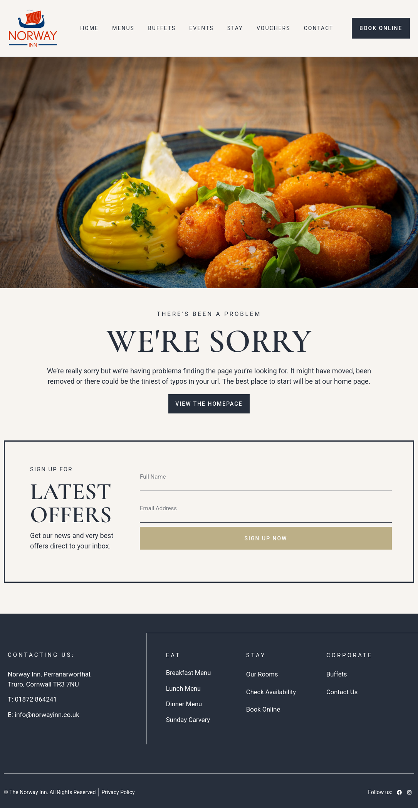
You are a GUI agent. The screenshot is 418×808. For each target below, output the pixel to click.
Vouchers (273, 28)
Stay (235, 28)
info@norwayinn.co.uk (47, 715)
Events (201, 28)
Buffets (162, 28)
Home (89, 28)
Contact (319, 28)
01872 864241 (36, 699)
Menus (123, 28)
